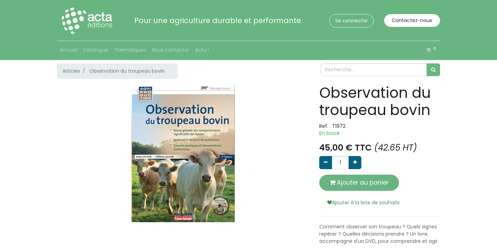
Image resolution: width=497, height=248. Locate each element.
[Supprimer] (325, 162)
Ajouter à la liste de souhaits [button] (363, 202)
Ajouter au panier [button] (359, 182)
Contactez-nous (412, 20)
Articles (71, 71)
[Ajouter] (355, 162)
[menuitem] (68, 50)
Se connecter (351, 20)
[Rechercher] (433, 69)
